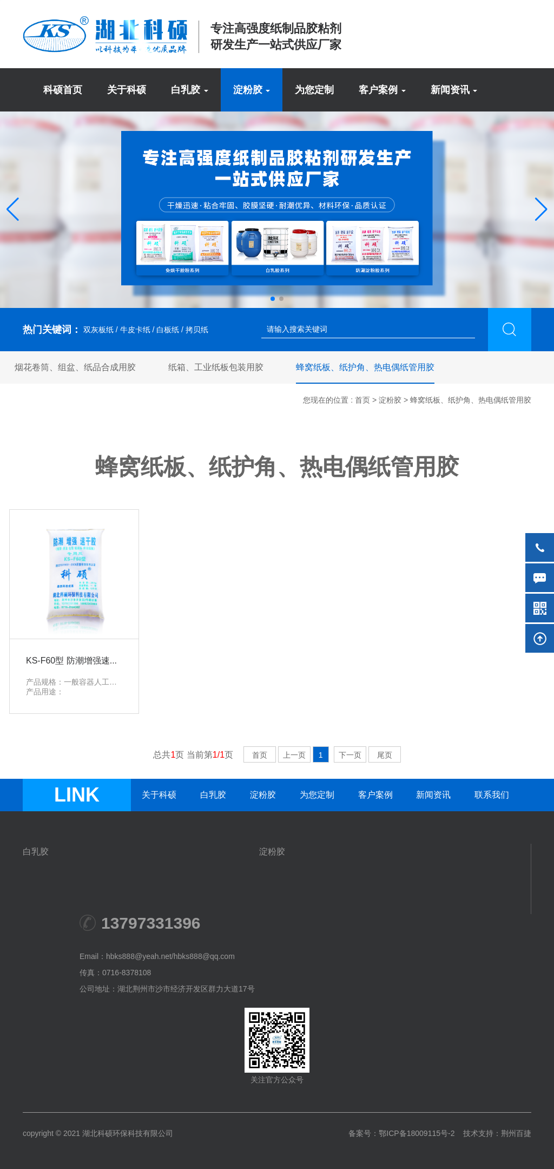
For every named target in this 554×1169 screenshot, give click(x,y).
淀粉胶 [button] (252, 89)
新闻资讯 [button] (454, 89)
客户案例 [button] (382, 89)
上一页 (294, 755)
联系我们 (491, 794)
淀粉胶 (390, 400)
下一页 (350, 755)
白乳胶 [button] (189, 89)
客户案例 (375, 794)
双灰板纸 (97, 329)
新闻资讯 (433, 794)
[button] (12, 209)
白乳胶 (213, 794)
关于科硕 (126, 89)
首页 (362, 400)
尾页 (384, 755)
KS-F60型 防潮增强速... (71, 660)
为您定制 (314, 89)
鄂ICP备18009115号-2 (416, 1133)
